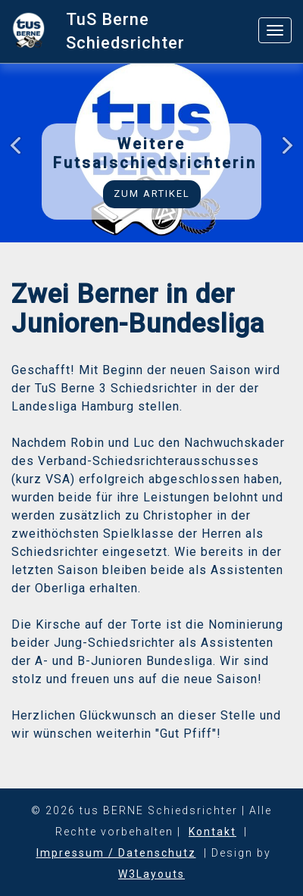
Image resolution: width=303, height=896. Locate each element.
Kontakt (212, 832)
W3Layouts (151, 874)
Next (283, 155)
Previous (20, 155)
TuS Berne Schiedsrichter (125, 31)
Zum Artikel (152, 193)
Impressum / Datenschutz (116, 853)
